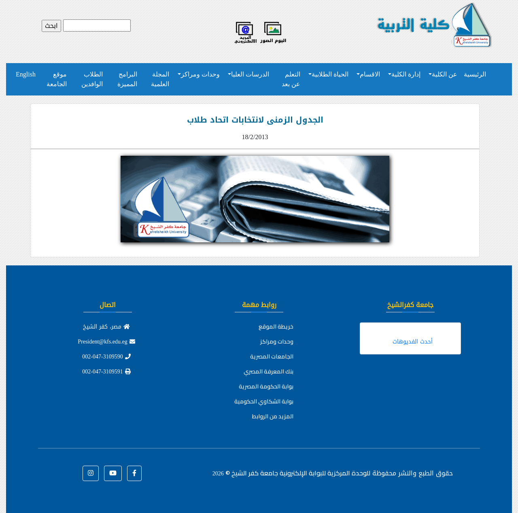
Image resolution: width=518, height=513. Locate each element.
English (26, 74)
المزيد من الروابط (272, 416)
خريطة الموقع (276, 326)
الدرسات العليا (250, 74)
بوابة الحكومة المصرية (266, 386)
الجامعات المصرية (271, 356)
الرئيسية (475, 74)
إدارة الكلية (405, 74)
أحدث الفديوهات (413, 341)
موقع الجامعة (57, 79)
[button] (134, 473)
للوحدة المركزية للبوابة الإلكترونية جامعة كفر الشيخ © (291, 473)
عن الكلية (444, 74)
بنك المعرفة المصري (268, 371)
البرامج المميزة (127, 79)
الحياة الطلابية (330, 74)
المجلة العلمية (160, 79)
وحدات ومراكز (200, 74)
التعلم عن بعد (291, 79)
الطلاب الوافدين (92, 79)
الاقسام (370, 74)
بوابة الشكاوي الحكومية (263, 401)
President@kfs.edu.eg (106, 341)
